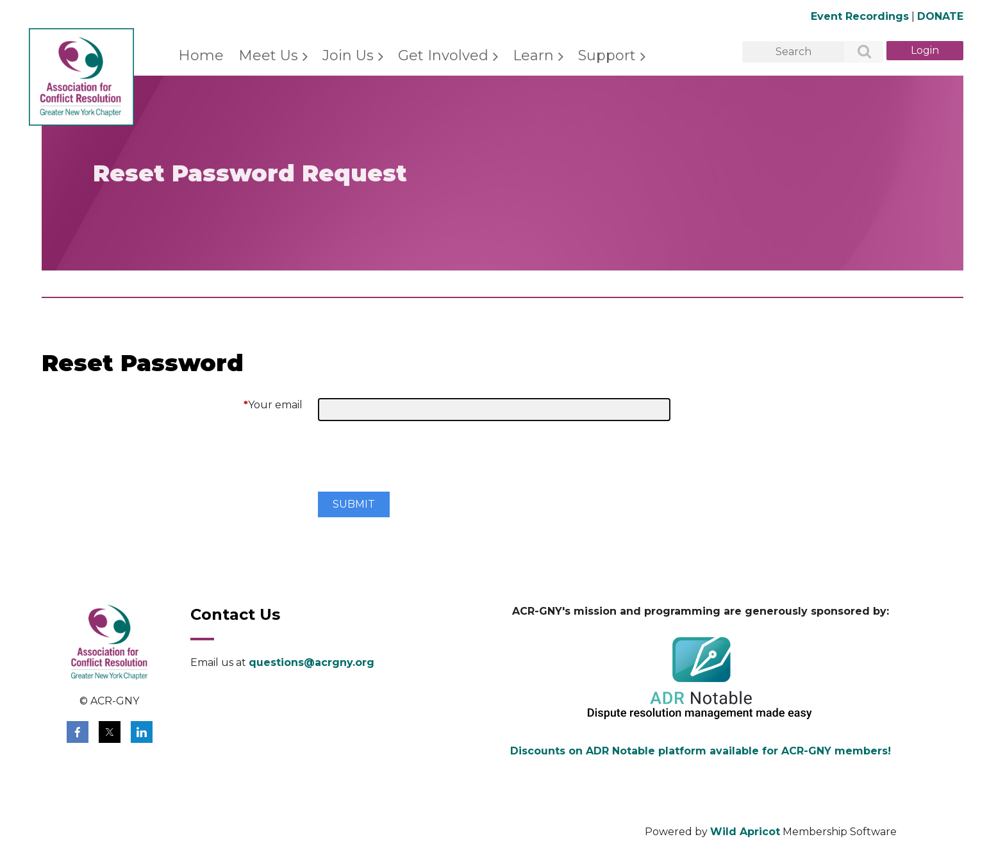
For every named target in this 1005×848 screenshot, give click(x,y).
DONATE (940, 16)
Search (856, 52)
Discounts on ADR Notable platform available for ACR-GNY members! (700, 751)
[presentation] (415, 461)
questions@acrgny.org (311, 662)
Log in (924, 50)
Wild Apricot (745, 832)
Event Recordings (860, 16)
